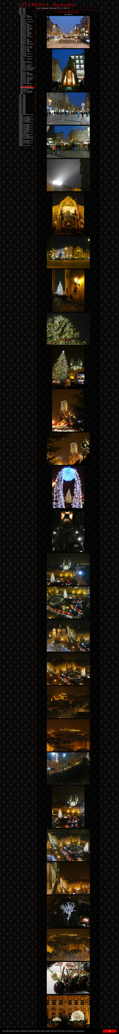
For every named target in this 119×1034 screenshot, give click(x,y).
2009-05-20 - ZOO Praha (26, 41)
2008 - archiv (22, 13)
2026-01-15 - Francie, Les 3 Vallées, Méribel (26, 132)
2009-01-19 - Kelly (24, 15)
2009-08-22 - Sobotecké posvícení (26, 63)
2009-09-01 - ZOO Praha (26, 65)
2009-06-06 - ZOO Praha (26, 47)
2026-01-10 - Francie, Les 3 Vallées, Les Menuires (26, 120)
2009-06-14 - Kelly (24, 50)
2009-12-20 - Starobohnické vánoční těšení (27, 89)
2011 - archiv (22, 96)
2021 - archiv (22, 108)
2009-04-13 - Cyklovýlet (26, 29)
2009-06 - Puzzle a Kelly (26, 46)
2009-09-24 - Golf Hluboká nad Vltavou (26, 75)
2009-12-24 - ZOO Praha (26, 91)
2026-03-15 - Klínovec (24, 145)
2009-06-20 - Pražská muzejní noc (25, 52)
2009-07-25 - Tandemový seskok (26, 59)
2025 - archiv (22, 113)
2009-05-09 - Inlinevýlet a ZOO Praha (26, 37)
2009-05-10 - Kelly (24, 39)
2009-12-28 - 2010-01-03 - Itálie (26, 93)
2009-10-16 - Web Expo (26, 79)
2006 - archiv (22, 10)
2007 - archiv (22, 11)
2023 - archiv (22, 110)
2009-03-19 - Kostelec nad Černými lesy (26, 22)
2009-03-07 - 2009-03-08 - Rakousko (26, 20)
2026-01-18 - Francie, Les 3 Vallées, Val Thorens (26, 141)
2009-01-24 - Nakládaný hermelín (26, 17)
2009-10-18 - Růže (24, 81)
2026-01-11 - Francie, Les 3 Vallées (26, 122)
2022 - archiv (22, 109)
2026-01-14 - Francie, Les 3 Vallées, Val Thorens (26, 130)
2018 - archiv (22, 104)
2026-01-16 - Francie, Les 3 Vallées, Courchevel (26, 135)
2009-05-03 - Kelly (24, 35)
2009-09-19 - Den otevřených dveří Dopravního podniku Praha (27, 70)
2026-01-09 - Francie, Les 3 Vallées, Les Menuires (26, 117)
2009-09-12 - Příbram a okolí (27, 67)
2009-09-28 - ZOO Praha (26, 78)
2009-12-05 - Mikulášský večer (26, 84)
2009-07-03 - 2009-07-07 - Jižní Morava (26, 54)
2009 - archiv (53, 8)
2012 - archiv (22, 97)
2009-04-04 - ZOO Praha (26, 25)
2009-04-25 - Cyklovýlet (26, 32)
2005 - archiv (22, 9)
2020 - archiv (22, 107)
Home (38, 8)
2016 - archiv (22, 102)
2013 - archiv (22, 98)
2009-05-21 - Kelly (24, 42)
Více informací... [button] (80, 1031)
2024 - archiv (22, 112)
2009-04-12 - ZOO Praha (26, 28)
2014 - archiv (22, 99)
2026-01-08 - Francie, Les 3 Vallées (26, 115)
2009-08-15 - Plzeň (25, 61)
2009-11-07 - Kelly (24, 82)
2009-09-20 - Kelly (24, 72)
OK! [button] (110, 1031)
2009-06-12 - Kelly (24, 49)
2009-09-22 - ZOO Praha (26, 73)
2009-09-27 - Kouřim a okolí (27, 77)
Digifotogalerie (63, 5)
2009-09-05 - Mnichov (25, 66)
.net (37, 4)
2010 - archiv (22, 94)
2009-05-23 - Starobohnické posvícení (27, 44)
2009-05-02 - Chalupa (25, 34)
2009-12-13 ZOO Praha (26, 86)
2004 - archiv (22, 8)
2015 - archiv (22, 101)
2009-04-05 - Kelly (24, 26)
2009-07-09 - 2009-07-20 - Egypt (26, 57)
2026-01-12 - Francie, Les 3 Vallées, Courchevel (26, 125)
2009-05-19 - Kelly (24, 40)
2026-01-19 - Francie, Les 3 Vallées (26, 143)
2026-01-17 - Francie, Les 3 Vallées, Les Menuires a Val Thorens (26, 138)
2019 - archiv (22, 105)
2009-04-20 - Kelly (24, 30)
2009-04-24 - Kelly (24, 31)
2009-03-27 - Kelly (24, 24)
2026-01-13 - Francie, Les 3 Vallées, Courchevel (26, 127)
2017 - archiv (22, 103)
